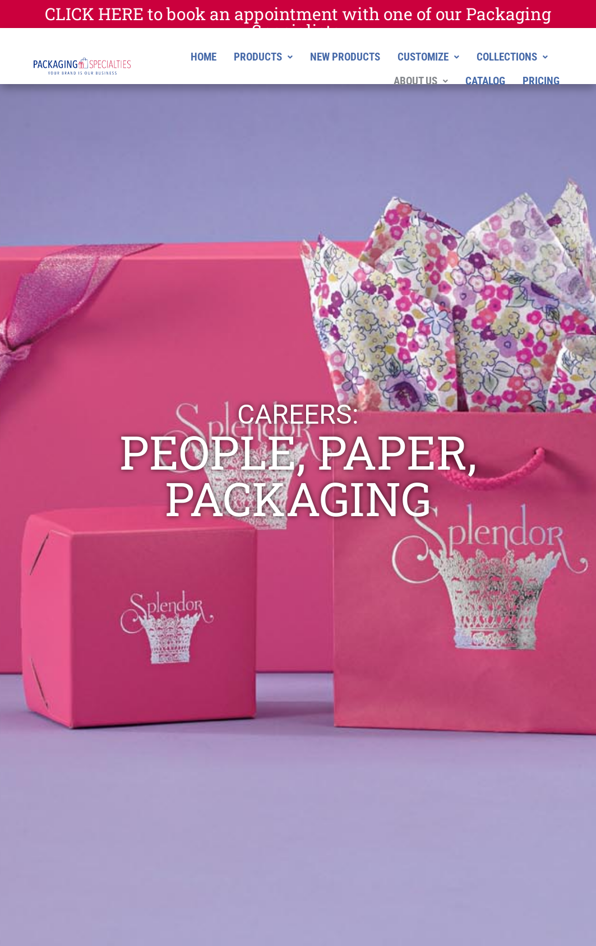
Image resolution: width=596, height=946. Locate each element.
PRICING (541, 81)
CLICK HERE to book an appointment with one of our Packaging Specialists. (298, 22)
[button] (263, 57)
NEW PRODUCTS (345, 56)
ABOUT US (421, 81)
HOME (203, 56)
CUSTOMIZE (428, 56)
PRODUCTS (263, 56)
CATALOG (485, 81)
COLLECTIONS (512, 56)
